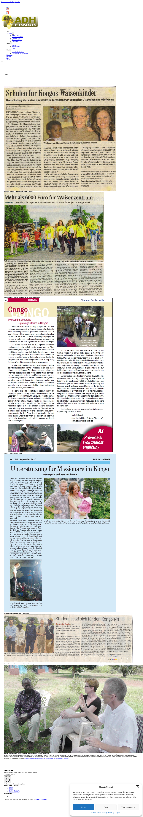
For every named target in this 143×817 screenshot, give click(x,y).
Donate (8, 59)
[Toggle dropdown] (13, 33)
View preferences (128, 807)
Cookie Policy (96, 812)
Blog (8, 50)
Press (13, 48)
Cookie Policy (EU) (14, 791)
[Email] (13, 774)
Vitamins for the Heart (18, 52)
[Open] (2, 61)
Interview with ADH (17, 37)
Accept (83, 807)
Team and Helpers (17, 40)
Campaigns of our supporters (20, 53)
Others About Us (16, 41)
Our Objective (16, 38)
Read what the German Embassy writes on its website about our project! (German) (46, 758)
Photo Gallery (16, 46)
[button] (137, 787)
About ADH (15, 35)
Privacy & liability (108, 812)
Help (8, 58)
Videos (14, 45)
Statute (11, 788)
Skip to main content (6, 2)
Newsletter (9, 55)
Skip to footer (16, 2)
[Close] (8, 31)
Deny (106, 807)
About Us (9, 33)
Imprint (118, 812)
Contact (9, 56)
